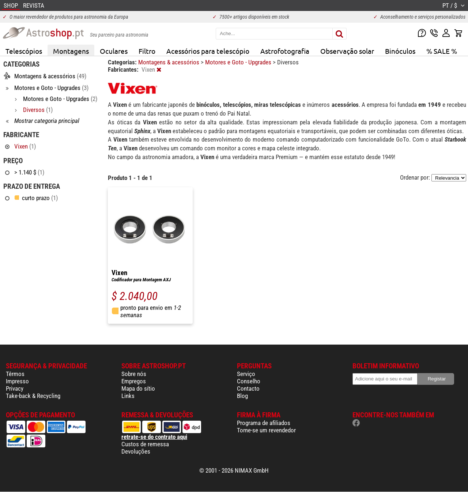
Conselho (248, 381)
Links (128, 395)
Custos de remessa (145, 444)
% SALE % (441, 50)
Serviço (246, 374)
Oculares (114, 50)
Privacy (14, 388)
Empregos (133, 381)
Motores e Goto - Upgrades (239, 62)
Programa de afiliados (263, 423)
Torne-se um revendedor (266, 430)
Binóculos (400, 50)
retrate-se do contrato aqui (154, 436)
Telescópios (23, 50)
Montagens (71, 50)
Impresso (17, 381)
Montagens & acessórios (169, 62)
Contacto (248, 388)
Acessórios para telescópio (207, 50)
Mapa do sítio (138, 388)
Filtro (147, 50)
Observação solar (347, 50)
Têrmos (15, 374)
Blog (242, 395)
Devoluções (135, 451)
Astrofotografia (284, 50)
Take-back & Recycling (33, 395)
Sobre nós (133, 374)
